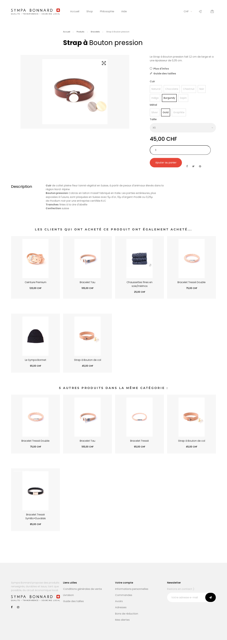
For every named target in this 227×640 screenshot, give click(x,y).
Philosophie (107, 11)
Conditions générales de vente (82, 589)
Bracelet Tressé (139, 441)
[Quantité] (180, 150)
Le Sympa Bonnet (35, 360)
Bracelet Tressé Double (192, 282)
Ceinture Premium (35, 282)
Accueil (74, 11)
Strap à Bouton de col (87, 360)
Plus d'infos (159, 68)
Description (21, 186)
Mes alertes (122, 620)
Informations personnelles (131, 589)
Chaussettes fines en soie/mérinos (139, 284)
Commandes (123, 595)
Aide (124, 11)
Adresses (120, 607)
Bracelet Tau (87, 282)
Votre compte (124, 582)
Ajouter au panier (166, 162)
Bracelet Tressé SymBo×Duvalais (35, 516)
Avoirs (119, 601)
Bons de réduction (126, 613)
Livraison (68, 595)
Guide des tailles (163, 73)
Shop (89, 11)
